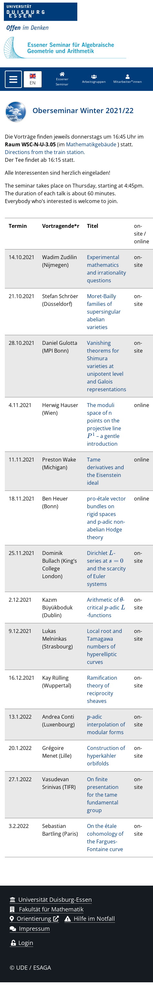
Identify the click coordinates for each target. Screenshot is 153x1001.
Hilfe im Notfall (89, 918)
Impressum (30, 928)
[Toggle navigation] (13, 79)
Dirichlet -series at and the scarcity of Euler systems (106, 568)
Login (21, 943)
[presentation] (91, 436)
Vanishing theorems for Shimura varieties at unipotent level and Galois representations (106, 366)
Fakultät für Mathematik (46, 909)
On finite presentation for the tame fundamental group (103, 795)
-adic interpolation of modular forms (106, 724)
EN (33, 80)
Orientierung (30, 918)
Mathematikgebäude (91, 144)
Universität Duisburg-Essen (51, 899)
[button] (94, 79)
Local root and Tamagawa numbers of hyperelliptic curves (104, 646)
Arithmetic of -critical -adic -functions (106, 607)
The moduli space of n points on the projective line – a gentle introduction (104, 424)
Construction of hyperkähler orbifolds (106, 755)
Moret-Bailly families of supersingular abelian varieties (104, 312)
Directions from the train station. (45, 152)
